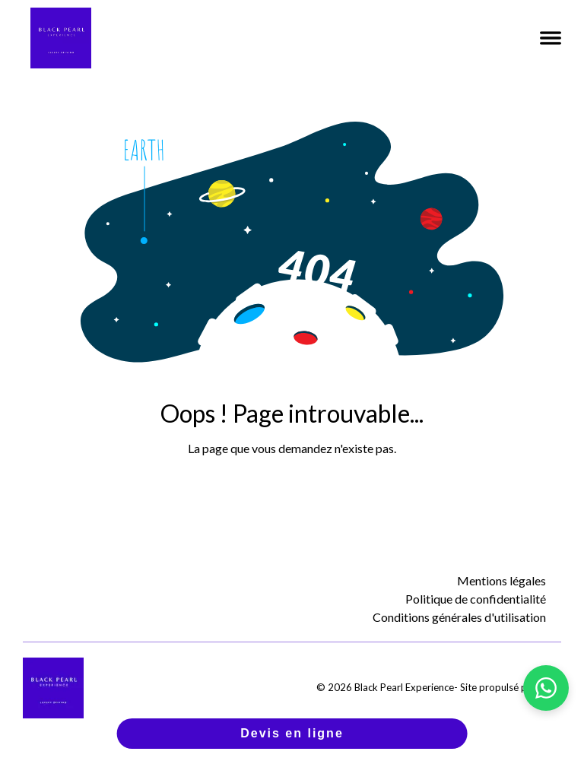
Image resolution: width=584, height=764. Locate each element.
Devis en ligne (292, 733)
